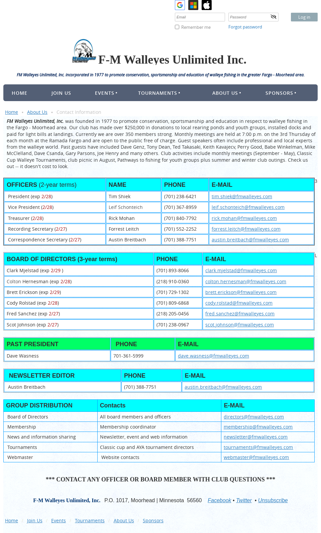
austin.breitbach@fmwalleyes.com (250, 239)
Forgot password (245, 27)
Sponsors (153, 520)
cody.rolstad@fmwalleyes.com (239, 303)
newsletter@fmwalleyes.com (256, 437)
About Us (37, 112)
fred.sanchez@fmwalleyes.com (240, 313)
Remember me (196, 27)
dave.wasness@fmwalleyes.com (213, 356)
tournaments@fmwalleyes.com (258, 447)
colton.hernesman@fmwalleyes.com (245, 281)
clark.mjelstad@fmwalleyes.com (241, 270)
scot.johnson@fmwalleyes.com (239, 324)
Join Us (34, 520)
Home (11, 112)
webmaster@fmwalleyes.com (256, 457)
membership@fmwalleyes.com (258, 427)
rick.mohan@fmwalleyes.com (244, 218)
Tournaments (90, 520)
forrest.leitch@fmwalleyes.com (246, 229)
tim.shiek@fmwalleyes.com (242, 196)
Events (58, 520)
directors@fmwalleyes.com (254, 416)
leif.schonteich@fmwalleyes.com (248, 207)
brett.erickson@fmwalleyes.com (241, 292)
